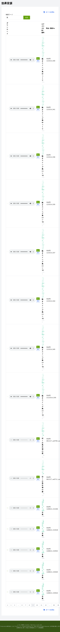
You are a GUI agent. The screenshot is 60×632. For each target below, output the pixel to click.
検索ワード (9, 15)
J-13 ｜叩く (43, 434)
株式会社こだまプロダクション (14, 626)
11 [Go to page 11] (41, 605)
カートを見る (48, 12)
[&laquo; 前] (7, 605)
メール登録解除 (39, 627)
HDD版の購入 (53, 626)
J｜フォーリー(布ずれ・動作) (43, 42)
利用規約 (32, 627)
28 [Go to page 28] (54, 605)
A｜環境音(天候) (43, 502)
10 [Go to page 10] (37, 605)
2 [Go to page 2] (14, 605)
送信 (26, 18)
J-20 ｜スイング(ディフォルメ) (43, 52)
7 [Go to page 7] (25, 605)
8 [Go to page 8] (29, 605)
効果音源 (7, 3)
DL (38, 59)
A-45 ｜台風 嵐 (43, 508)
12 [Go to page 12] (45, 605)
